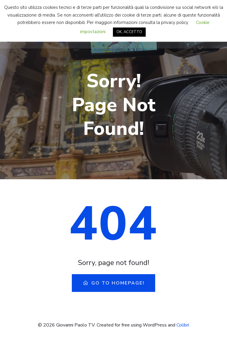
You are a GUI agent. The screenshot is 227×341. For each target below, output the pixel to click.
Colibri (182, 325)
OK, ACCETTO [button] (129, 32)
